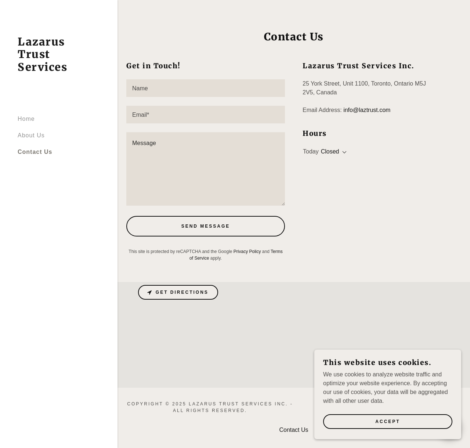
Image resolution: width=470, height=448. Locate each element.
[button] (343, 152)
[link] (59, 69)
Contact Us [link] (35, 152)
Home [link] (26, 119)
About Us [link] (31, 135)
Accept (387, 421)
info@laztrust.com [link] (366, 110)
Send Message (205, 226)
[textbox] (205, 88)
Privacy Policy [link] (247, 251)
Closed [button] (330, 151)
